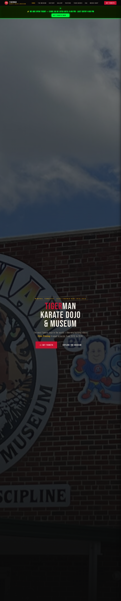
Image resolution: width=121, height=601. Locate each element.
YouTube (68, 3)
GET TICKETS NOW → (60, 15)
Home (33, 3)
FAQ (86, 3)
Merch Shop (94, 3)
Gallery (59, 3)
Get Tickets (110, 3)
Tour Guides (78, 3)
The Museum (42, 3)
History (51, 3)
